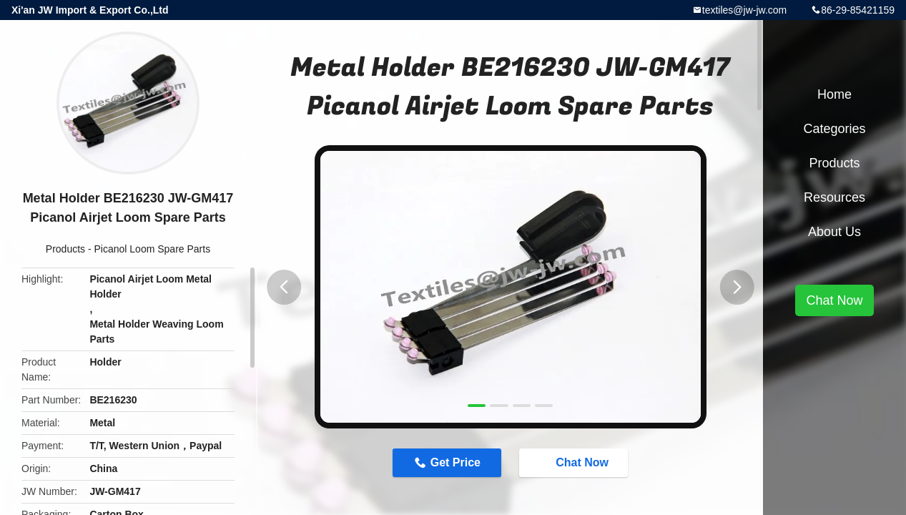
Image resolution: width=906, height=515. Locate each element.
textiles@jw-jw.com (744, 10)
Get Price (455, 462)
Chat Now (575, 462)
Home (834, 94)
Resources (834, 197)
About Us (834, 232)
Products (65, 249)
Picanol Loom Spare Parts (152, 249)
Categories (834, 129)
